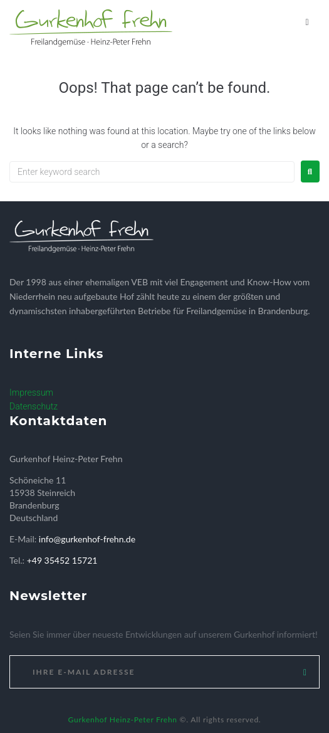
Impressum (31, 393)
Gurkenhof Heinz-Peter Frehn (122, 719)
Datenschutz (33, 406)
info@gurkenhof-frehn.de (87, 539)
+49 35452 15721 (62, 560)
